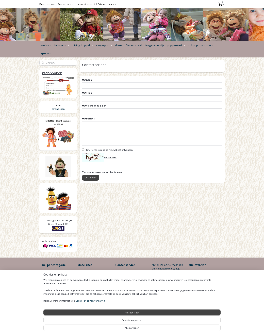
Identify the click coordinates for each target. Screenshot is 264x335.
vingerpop (104, 45)
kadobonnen (52, 73)
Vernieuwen (110, 157)
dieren (119, 45)
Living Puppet (83, 45)
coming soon (58, 108)
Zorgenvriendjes (49, 271)
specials (46, 53)
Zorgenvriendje (154, 45)
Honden (45, 282)
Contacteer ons (66, 4)
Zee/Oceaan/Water (51, 297)
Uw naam (87, 79)
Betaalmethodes (124, 278)
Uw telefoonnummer (94, 105)
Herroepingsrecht (86, 4)
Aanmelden (197, 282)
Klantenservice (47, 4)
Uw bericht (88, 118)
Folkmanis (62, 45)
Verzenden (90, 177)
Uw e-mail (87, 92)
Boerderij (46, 290)
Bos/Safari (46, 293)
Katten (44, 301)
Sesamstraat (134, 45)
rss (125, 329)
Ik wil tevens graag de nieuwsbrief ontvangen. (109, 149)
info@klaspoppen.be (163, 297)
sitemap (118, 329)
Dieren (44, 275)
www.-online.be (89, 275)
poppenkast (176, 45)
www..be (94, 278)
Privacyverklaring (107, 4)
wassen (82, 286)
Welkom (46, 45)
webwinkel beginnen (138, 329)
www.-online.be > (92, 271)
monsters (207, 45)
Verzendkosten (123, 282)
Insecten (45, 286)
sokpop (193, 45)
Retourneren (121, 286)
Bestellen (120, 271)
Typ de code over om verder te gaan (102, 172)
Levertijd (119, 275)
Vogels (44, 278)
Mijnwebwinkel (167, 329)
